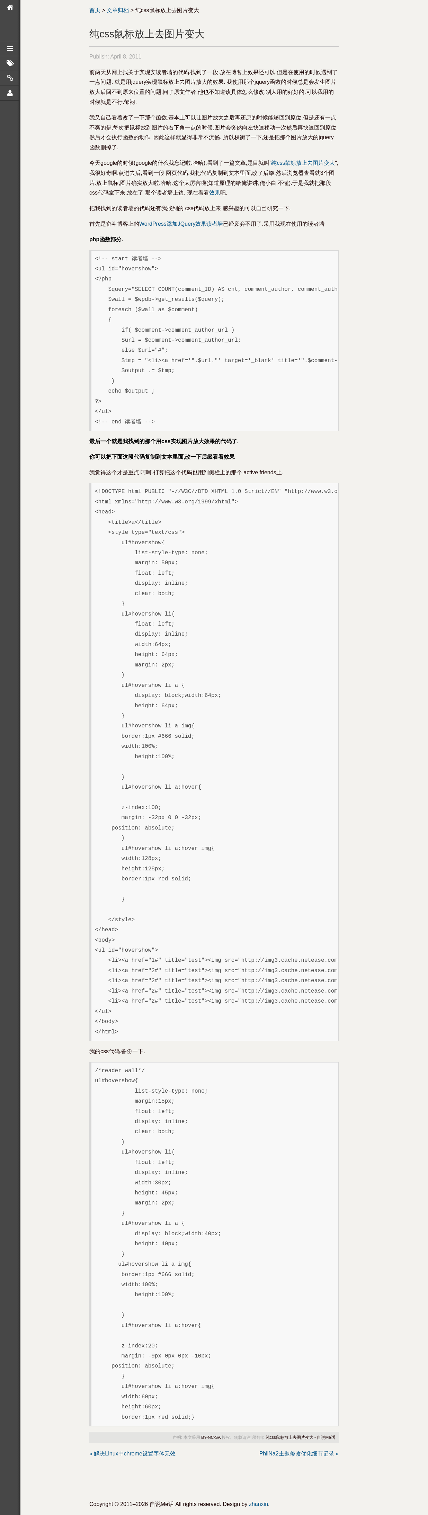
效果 (214, 193)
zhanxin (258, 1504)
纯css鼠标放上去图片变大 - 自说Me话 (300, 1437)
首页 (94, 10)
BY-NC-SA (211, 1437)
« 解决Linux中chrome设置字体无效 (132, 1453)
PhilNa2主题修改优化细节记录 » (299, 1453)
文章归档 (118, 10)
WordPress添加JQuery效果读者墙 (181, 224)
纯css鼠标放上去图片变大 (303, 163)
